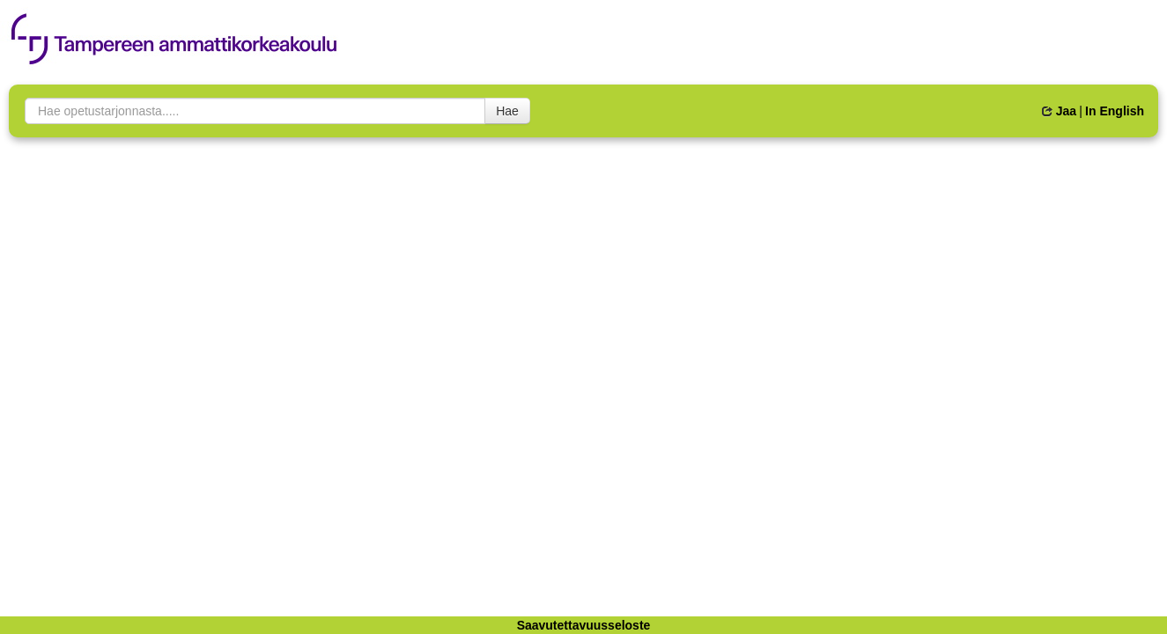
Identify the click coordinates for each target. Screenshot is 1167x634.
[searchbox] (255, 111)
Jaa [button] (1059, 111)
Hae (507, 111)
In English (1114, 111)
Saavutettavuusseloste (584, 625)
